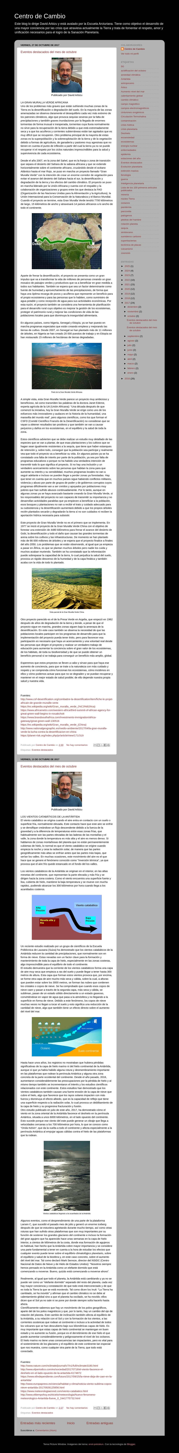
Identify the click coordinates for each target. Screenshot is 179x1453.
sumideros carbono (131, 236)
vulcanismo (127, 249)
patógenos (126, 215)
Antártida (125, 79)
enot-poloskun (96, 1444)
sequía (124, 228)
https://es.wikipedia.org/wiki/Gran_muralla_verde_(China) (53, 724)
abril (130, 359)
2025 (128, 266)
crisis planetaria (129, 129)
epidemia (126, 154)
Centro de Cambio (39, 16)
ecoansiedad (127, 137)
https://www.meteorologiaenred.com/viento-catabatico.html (54, 1391)
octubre (131, 316)
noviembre (133, 311)
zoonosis (125, 253)
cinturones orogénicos (132, 112)
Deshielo (125, 133)
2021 (128, 284)
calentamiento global (132, 95)
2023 (128, 275)
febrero (131, 368)
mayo (130, 354)
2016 (128, 378)
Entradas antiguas (100, 1423)
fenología (126, 175)
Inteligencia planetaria (132, 183)
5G (122, 66)
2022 (128, 280)
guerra (124, 179)
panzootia (126, 211)
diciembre (132, 307)
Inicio (71, 1423)
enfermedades (128, 150)
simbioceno (127, 232)
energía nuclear (129, 146)
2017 (128, 302)
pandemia (126, 207)
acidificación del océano (133, 70)
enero (130, 372)
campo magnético (130, 104)
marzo (131, 363)
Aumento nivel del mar (132, 91)
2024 (128, 270)
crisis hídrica (127, 125)
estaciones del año (131, 158)
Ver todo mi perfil (130, 53)
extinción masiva (129, 171)
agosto (131, 340)
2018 (128, 298)
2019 (128, 293)
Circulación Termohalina (133, 116)
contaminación (128, 120)
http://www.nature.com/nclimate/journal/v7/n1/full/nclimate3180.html (59, 1365)
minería (125, 194)
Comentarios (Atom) (46, 1430)
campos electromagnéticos (135, 108)
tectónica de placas (131, 245)
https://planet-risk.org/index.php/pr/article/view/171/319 (52, 735)
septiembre (133, 336)
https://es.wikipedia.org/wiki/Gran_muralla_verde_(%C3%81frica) (58, 706)
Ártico (124, 87)
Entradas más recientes (37, 1423)
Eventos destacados (42, 750)
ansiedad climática (130, 74)
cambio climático (129, 99)
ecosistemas (127, 141)
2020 (128, 289)
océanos (125, 203)
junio (130, 350)
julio (129, 345)
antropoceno (127, 83)
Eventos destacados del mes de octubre (49, 52)
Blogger (131, 1444)
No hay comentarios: (77, 745)
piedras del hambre (131, 219)
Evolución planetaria (131, 166)
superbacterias (129, 240)
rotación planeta (129, 224)
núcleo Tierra (128, 198)
